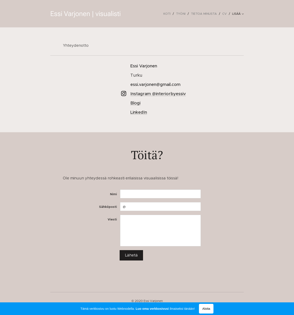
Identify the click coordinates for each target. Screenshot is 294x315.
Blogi (135, 103)
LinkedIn (138, 112)
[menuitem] (139, 13)
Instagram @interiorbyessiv (158, 93)
